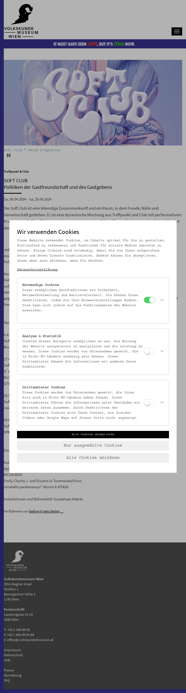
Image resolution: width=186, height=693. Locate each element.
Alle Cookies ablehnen (93, 458)
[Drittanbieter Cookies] (149, 402)
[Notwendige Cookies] (149, 300)
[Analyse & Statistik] (149, 351)
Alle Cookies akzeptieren (93, 434)
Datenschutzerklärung (37, 269)
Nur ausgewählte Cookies (93, 445)
